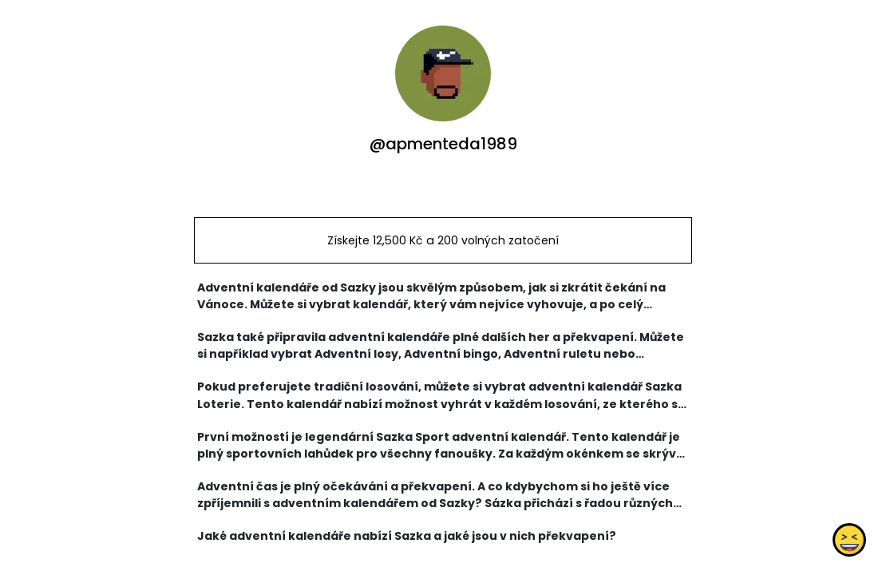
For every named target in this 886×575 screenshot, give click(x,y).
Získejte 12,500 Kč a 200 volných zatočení (443, 240)
